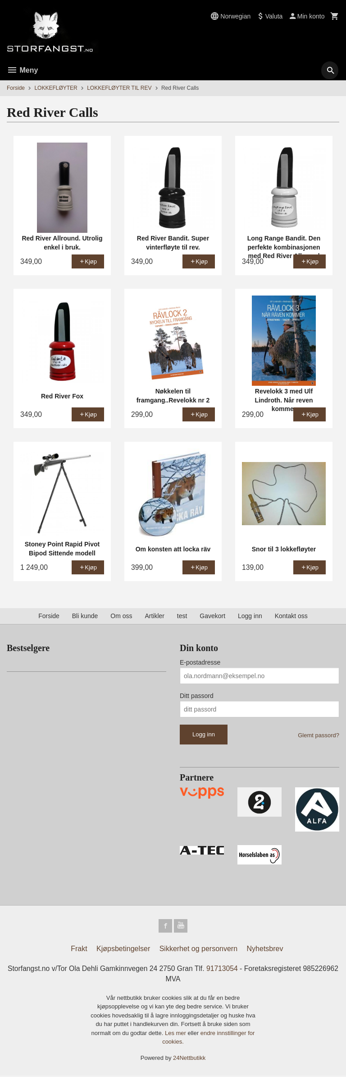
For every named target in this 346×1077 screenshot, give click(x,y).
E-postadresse (200, 662)
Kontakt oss (291, 615)
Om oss (121, 615)
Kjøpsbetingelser (123, 949)
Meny (22, 70)
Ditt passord (197, 695)
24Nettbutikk (189, 1059)
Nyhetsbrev (265, 949)
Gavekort (212, 615)
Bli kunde (85, 615)
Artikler (154, 615)
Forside (16, 88)
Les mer (176, 1034)
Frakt (79, 949)
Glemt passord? (318, 735)
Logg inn (250, 615)
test (182, 615)
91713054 (242, 969)
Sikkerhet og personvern (198, 949)
